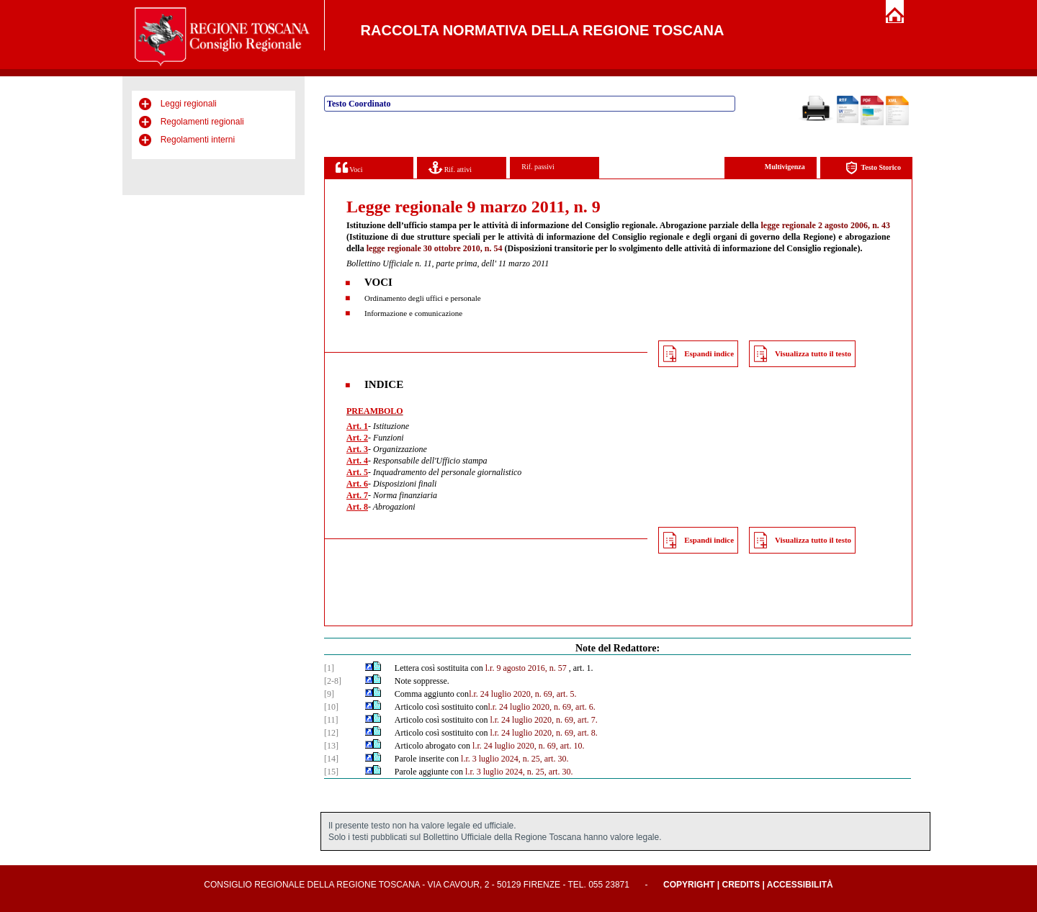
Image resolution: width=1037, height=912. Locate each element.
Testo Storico (873, 168)
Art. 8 (357, 507)
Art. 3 (357, 449)
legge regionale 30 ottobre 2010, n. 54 (435, 248)
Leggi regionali (189, 104)
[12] (331, 733)
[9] (329, 694)
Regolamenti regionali (202, 122)
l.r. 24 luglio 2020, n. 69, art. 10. (528, 746)
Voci (349, 167)
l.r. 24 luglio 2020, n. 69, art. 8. (543, 733)
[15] (331, 772)
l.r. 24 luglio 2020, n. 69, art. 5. (522, 694)
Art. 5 (357, 472)
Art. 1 (357, 426)
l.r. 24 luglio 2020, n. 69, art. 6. (541, 707)
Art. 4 (357, 461)
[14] (331, 759)
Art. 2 (357, 438)
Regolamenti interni (198, 140)
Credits (741, 885)
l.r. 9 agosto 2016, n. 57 (526, 668)
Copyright (688, 885)
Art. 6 (357, 484)
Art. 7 (357, 495)
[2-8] (332, 681)
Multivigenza (785, 167)
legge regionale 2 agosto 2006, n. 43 (825, 225)
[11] (331, 720)
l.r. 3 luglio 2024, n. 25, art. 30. (514, 759)
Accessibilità (800, 885)
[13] (331, 746)
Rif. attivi (450, 167)
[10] (331, 707)
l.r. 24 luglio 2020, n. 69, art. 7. (543, 720)
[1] (329, 668)
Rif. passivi (538, 167)
